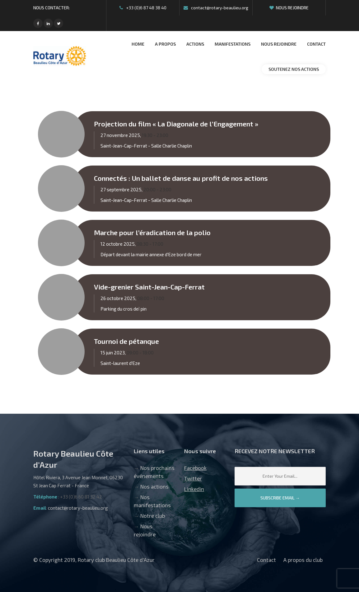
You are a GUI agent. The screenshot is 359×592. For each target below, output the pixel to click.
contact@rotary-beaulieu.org (216, 7)
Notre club (152, 515)
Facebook (195, 468)
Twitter (193, 478)
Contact (266, 560)
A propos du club (303, 560)
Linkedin (194, 489)
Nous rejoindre (289, 7)
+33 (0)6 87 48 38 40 (142, 7)
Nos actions (154, 486)
